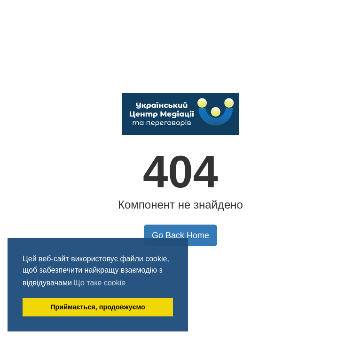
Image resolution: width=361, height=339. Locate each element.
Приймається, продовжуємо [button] (97, 307)
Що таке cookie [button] (99, 283)
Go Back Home (180, 235)
